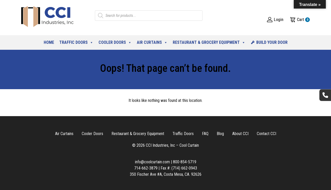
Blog (220, 133)
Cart (300, 20)
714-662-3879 (145, 168)
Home (49, 42)
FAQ (205, 133)
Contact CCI (266, 133)
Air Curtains (152, 42)
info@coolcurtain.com (152, 161)
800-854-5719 (184, 161)
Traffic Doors (76, 42)
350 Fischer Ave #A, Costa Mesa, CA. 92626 (165, 174)
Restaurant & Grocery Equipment (209, 42)
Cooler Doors (115, 42)
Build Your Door (272, 42)
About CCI (240, 133)
